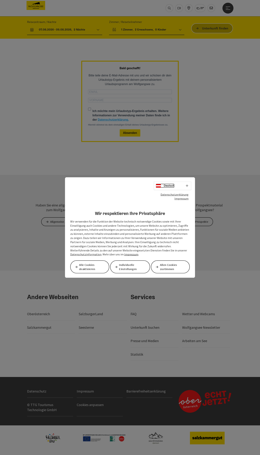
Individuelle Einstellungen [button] (128, 267)
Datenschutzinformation (85, 254)
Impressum (181, 198)
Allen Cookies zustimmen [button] (169, 267)
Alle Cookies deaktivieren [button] (88, 267)
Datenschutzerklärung (174, 194)
